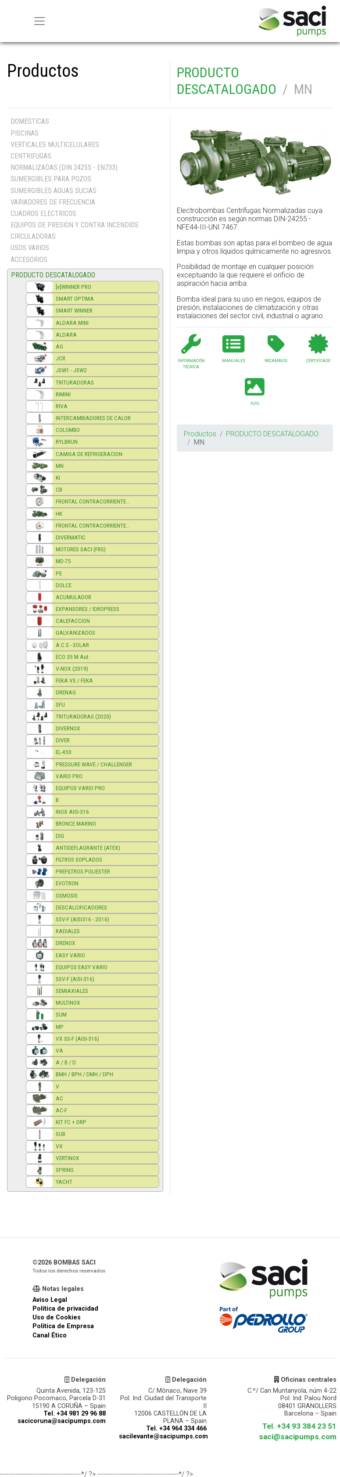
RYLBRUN (67, 441)
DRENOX (65, 942)
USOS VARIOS (30, 248)
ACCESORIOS (29, 259)
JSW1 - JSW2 (71, 370)
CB (59, 489)
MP (60, 1026)
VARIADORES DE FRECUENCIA (53, 202)
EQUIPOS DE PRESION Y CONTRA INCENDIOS (75, 225)
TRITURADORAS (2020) (83, 716)
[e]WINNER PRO (73, 286)
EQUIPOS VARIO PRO (80, 787)
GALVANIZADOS (75, 632)
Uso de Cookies (56, 1317)
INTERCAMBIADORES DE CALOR (93, 417)
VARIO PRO (69, 776)
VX (59, 1146)
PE (59, 573)
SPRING (65, 1169)
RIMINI (63, 394)
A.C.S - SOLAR (72, 644)
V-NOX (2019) (72, 668)
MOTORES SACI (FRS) (81, 549)
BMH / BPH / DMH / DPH (84, 1074)
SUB (60, 1133)
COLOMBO (68, 429)
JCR (60, 358)
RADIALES (68, 930)
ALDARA (66, 334)
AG (59, 346)
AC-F (61, 1110)
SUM (61, 1014)
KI (58, 477)
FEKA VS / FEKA (74, 680)
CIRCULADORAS (33, 236)
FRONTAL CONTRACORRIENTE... (93, 501)
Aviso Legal (49, 1300)
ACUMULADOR (73, 596)
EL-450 (64, 751)
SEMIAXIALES (72, 990)
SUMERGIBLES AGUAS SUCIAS (54, 191)
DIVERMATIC (71, 537)
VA (59, 1050)
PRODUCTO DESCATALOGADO (226, 80)
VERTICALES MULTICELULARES (55, 144)
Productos (200, 434)
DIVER (63, 740)
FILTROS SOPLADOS (79, 859)
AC (59, 1098)
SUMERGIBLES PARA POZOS (51, 179)
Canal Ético (49, 1335)
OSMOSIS (67, 895)
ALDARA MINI (72, 322)
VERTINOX (67, 1157)
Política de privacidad (65, 1308)
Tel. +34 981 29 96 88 (74, 1413)
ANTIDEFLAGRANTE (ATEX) (88, 847)
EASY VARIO (70, 955)
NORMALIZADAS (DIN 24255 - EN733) (64, 167)
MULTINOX (68, 1002)
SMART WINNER (74, 310)
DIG (60, 835)
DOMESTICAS (30, 121)
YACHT (64, 1181)
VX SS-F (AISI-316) (77, 1038)
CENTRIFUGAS (31, 156)
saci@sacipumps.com (297, 1436)
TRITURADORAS (75, 382)
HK (59, 513)
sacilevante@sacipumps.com (163, 1436)
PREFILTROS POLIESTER (83, 871)
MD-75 (63, 560)
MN (60, 465)
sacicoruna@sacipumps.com (62, 1421)
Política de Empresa (63, 1326)
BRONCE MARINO (76, 823)
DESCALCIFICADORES (81, 907)
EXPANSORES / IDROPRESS (87, 608)
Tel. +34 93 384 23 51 (299, 1426)
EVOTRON (67, 883)
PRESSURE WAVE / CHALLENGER (94, 764)
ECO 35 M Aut (72, 656)
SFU (60, 704)
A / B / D (66, 1062)
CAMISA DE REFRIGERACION (89, 453)
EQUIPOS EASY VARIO (81, 966)
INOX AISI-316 (72, 811)
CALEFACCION (73, 620)
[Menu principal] (39, 21)
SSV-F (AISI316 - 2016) (82, 919)
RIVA (62, 406)
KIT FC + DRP (71, 1121)
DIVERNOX (68, 728)
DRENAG (66, 692)
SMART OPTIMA (75, 298)
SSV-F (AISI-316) (75, 978)
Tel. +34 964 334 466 (176, 1428)
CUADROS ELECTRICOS (43, 213)
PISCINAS (25, 133)
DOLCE (64, 585)
